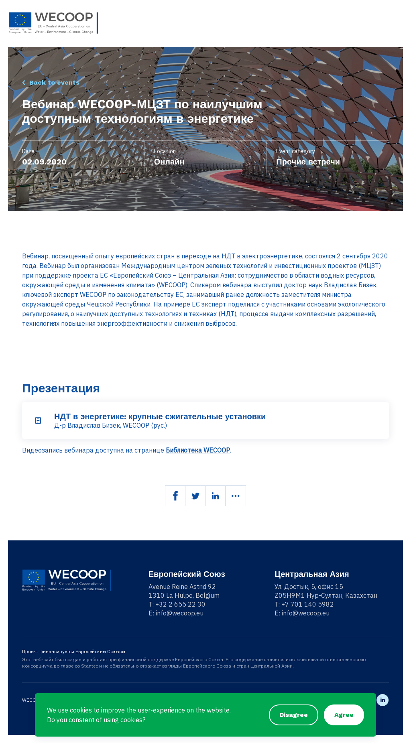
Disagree (293, 715)
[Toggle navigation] (397, 23)
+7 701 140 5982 (307, 604)
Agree (344, 715)
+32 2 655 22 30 (180, 604)
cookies (81, 710)
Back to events (54, 82)
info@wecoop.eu (179, 613)
